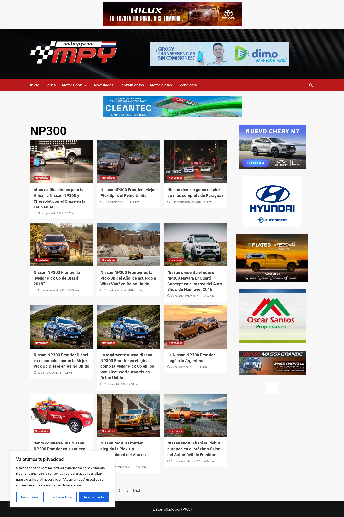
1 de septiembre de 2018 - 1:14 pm (191, 202)
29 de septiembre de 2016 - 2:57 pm (192, 296)
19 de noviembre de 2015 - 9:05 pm (125, 466)
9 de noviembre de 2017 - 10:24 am (58, 290)
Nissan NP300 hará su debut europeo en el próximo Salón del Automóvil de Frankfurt (194, 449)
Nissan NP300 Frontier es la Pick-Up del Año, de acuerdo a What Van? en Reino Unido (128, 278)
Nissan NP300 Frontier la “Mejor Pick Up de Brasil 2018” (57, 278)
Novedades (103, 85)
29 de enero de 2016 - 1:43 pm (189, 367)
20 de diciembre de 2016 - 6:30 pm (124, 290)
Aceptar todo (94, 497)
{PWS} (186, 509)
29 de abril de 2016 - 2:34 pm (121, 384)
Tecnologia (187, 85)
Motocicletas (161, 85)
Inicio (34, 85)
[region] (62, 479)
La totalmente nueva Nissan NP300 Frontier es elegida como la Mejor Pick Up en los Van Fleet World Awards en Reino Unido (127, 366)
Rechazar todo (61, 497)
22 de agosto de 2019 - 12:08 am (56, 213)
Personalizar (30, 497)
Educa (50, 85)
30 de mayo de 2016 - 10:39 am (55, 372)
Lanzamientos (131, 85)
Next (136, 490)
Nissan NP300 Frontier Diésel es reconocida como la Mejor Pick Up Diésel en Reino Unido (61, 361)
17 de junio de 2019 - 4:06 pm (121, 202)
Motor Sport (75, 85)
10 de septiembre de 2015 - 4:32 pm (192, 461)
